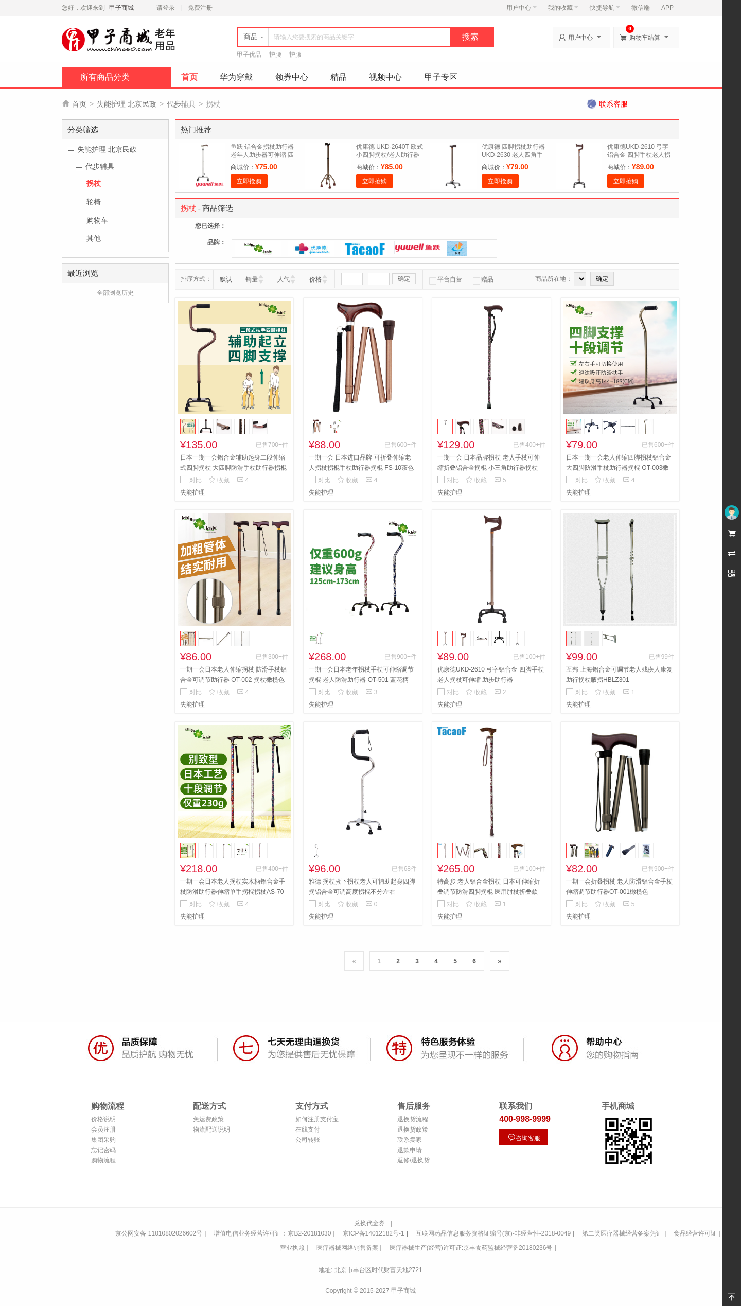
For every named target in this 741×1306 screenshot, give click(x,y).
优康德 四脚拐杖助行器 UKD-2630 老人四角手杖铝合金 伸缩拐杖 (513, 155)
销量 (251, 279)
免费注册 (200, 7)
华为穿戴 (236, 77)
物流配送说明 (211, 1129)
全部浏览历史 (115, 292)
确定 (404, 279)
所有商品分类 (105, 77)
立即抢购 (249, 181)
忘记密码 (103, 1150)
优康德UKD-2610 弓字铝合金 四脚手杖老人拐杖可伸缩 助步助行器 (639, 155)
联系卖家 (409, 1139)
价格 (315, 279)
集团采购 (103, 1139)
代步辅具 (181, 104)
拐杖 (93, 183)
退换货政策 (412, 1129)
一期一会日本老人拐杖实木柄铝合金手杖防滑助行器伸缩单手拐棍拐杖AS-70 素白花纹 (232, 892)
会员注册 (103, 1129)
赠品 (483, 279)
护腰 (275, 54)
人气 (283, 279)
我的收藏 (563, 7)
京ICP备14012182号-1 (373, 1233)
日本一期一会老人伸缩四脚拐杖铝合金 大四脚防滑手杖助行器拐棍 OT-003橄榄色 (618, 468)
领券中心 (291, 77)
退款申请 (409, 1150)
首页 (189, 77)
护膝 (295, 54)
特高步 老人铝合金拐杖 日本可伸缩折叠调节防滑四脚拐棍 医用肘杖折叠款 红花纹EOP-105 (488, 892)
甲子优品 (249, 54)
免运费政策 (208, 1119)
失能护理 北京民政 (126, 104)
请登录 (165, 7)
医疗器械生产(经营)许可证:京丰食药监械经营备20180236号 (471, 1247)
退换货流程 (412, 1119)
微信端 (640, 7)
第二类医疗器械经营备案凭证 (622, 1233)
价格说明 (103, 1119)
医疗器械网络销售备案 (347, 1247)
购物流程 (103, 1160)
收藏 (219, 480)
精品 (338, 77)
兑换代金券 (369, 1223)
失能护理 (192, 492)
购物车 (97, 220)
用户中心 (521, 7)
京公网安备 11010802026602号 (158, 1233)
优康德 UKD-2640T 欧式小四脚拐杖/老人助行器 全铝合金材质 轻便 (389, 155)
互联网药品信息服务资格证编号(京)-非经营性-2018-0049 (493, 1233)
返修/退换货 (413, 1160)
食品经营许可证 (695, 1233)
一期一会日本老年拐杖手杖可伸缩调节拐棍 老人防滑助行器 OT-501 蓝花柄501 (361, 680)
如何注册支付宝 (317, 1119)
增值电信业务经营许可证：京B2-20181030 (272, 1233)
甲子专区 (441, 77)
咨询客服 (523, 1137)
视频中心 (385, 77)
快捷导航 (605, 7)
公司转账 (307, 1139)
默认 (226, 279)
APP (667, 7)
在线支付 (307, 1129)
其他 (93, 238)
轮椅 (93, 202)
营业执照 (292, 1247)
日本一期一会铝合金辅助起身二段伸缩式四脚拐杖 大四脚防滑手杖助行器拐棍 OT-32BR (233, 468)
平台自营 (445, 279)
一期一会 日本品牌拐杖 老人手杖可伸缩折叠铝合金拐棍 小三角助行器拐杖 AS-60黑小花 (488, 468)
